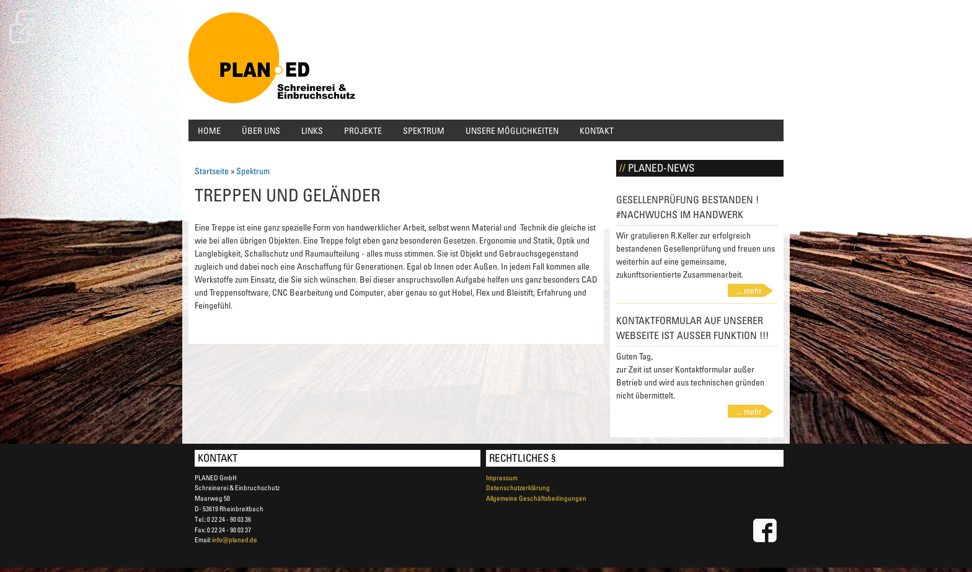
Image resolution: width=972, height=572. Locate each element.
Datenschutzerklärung (518, 487)
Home (209, 130)
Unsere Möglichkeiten (512, 130)
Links (312, 130)
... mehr (749, 290)
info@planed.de (234, 539)
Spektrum (423, 130)
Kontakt (597, 130)
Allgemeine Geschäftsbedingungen (536, 498)
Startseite (212, 170)
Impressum (502, 477)
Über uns (261, 130)
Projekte (363, 130)
